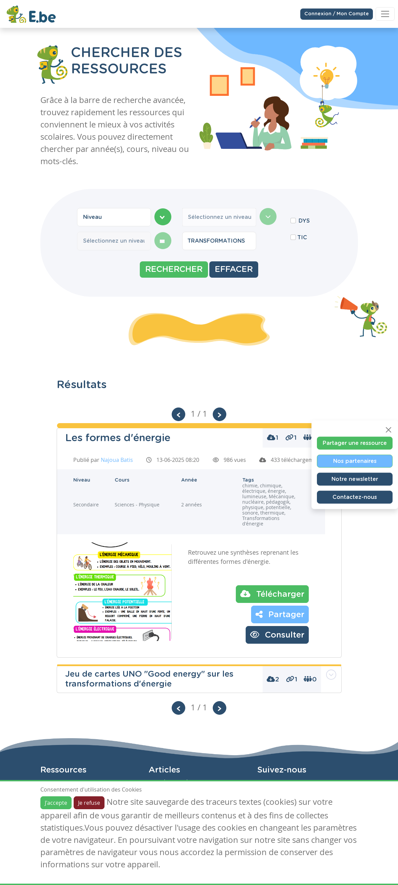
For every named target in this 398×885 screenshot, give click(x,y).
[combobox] (114, 217)
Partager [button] (279, 614)
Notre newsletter (354, 479)
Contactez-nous (355, 497)
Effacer (234, 269)
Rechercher (174, 269)
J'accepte (56, 802)
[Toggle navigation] (385, 13)
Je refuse (89, 802)
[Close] (388, 430)
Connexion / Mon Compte (336, 13)
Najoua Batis (117, 460)
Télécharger (272, 594)
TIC (302, 237)
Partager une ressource (355, 443)
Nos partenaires (355, 461)
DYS (304, 221)
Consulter (277, 634)
